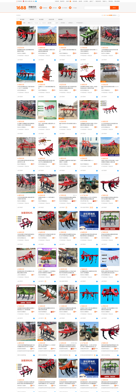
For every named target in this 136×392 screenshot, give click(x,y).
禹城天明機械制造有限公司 (64, 53)
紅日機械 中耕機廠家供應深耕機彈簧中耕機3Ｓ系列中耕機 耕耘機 (25, 124)
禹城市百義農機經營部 (64, 238)
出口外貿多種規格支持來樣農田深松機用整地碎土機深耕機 (109, 124)
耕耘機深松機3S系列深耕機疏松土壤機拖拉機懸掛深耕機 (25, 272)
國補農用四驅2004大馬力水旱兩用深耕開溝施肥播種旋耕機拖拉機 (88, 198)
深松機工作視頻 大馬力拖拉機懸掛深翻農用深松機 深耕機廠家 (88, 309)
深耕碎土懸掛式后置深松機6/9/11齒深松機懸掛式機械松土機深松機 (109, 161)
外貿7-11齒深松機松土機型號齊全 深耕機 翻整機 (46, 124)
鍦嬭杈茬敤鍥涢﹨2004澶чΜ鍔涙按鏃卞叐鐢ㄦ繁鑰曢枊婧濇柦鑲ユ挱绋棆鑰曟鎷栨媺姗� (88, 345)
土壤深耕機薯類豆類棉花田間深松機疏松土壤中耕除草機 (109, 50)
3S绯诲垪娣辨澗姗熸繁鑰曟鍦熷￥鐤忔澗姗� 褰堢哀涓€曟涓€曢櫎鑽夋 (25, 345)
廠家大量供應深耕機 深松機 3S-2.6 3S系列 (109, 87)
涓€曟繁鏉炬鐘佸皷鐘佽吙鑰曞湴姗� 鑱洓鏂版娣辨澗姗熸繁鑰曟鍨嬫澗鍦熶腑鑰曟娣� (25, 382)
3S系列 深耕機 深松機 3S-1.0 (86, 160)
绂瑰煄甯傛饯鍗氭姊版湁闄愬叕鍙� (64, 348)
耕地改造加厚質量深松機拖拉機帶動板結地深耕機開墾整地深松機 (67, 198)
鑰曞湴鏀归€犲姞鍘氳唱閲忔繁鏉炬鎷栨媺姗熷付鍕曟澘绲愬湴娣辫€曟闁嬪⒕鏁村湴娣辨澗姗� (67, 345)
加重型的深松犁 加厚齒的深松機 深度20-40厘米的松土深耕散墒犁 (47, 235)
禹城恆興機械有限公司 (85, 53)
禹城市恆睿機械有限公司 (85, 238)
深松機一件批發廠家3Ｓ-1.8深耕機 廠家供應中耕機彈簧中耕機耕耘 (46, 272)
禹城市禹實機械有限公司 (43, 274)
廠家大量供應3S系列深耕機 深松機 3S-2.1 (68, 124)
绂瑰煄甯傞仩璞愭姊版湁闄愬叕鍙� (43, 385)
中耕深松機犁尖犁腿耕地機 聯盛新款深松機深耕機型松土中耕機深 (25, 235)
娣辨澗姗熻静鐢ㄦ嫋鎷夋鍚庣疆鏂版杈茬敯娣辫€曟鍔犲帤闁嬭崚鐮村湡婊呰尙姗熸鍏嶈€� (88, 382)
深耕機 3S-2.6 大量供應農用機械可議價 (46, 87)
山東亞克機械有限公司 (22, 274)
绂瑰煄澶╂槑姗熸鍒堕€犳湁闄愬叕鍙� (43, 348)
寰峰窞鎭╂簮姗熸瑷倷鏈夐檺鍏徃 (22, 385)
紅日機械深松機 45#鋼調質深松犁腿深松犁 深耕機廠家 (88, 272)
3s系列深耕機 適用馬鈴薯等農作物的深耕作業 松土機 (25, 161)
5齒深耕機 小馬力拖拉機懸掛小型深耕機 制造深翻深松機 (109, 309)
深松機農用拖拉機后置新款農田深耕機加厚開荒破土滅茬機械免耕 (88, 235)
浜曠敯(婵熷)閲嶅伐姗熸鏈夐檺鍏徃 (85, 348)
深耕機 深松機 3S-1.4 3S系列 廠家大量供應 (46, 198)
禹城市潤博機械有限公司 (64, 201)
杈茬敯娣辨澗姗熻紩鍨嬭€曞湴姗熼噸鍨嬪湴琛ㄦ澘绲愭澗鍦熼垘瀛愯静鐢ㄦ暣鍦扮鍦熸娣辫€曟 (67, 382)
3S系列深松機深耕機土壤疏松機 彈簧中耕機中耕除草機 (25, 198)
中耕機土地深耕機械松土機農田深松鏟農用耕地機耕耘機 (46, 50)
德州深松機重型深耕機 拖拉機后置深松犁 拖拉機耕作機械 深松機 (109, 198)
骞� (33, 348)
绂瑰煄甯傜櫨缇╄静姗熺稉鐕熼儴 (64, 385)
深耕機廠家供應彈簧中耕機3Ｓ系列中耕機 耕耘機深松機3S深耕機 (88, 124)
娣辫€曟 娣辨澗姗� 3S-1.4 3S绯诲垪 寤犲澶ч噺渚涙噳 (46, 345)
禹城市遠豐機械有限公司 (43, 238)
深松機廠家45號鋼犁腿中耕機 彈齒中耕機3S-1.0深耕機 (67, 161)
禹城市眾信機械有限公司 (106, 238)
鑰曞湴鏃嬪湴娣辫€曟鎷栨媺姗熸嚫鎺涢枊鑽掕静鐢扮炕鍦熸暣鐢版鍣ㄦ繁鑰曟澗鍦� (109, 382)
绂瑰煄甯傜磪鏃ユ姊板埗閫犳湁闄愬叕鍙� (106, 348)
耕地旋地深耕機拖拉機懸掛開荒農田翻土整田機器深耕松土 (109, 235)
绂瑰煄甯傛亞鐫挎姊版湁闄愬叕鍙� (85, 385)
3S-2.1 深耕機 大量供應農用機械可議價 (67, 50)
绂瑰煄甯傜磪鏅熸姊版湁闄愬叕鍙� (22, 348)
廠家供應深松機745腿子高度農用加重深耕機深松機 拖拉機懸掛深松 (67, 87)
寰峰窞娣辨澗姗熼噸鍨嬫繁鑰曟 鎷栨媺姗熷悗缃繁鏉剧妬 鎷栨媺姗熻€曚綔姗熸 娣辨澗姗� (110, 345)
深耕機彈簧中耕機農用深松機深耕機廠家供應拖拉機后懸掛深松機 (67, 309)
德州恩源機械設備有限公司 (43, 53)
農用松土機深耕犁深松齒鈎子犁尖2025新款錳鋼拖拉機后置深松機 (109, 272)
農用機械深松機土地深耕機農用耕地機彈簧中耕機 (25, 50)
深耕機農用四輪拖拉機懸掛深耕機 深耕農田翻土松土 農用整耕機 (25, 309)
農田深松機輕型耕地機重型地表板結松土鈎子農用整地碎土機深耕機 (67, 235)
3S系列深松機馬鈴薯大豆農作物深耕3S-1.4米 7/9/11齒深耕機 (26, 87)
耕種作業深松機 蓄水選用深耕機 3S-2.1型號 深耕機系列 (89, 50)
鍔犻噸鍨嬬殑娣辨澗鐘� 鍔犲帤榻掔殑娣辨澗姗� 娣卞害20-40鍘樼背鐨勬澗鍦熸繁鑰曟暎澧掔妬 (47, 382)
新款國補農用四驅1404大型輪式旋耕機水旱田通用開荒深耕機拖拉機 (67, 272)
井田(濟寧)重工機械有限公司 (85, 201)
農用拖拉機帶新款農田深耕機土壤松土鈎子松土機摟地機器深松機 (46, 161)
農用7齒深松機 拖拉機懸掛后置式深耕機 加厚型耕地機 (46, 309)
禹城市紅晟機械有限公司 (22, 127)
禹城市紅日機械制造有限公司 (22, 53)
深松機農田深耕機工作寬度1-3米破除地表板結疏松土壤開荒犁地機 (88, 87)
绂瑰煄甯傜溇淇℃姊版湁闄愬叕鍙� (106, 385)
